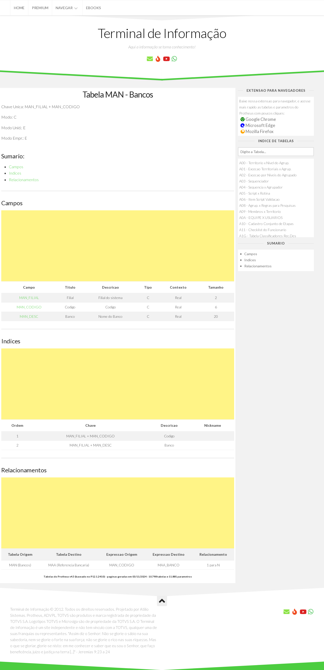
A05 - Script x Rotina (254, 193)
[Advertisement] (117, 245)
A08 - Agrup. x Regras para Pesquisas (267, 205)
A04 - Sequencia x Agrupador (261, 187)
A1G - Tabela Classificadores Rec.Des (267, 236)
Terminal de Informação (162, 33)
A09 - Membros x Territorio (260, 211)
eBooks (93, 8)
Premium (40, 8)
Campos (16, 166)
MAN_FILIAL (29, 297)
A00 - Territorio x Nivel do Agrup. (264, 163)
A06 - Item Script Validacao (259, 199)
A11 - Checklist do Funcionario (262, 230)
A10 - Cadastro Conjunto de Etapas (266, 223)
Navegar (64, 8)
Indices (15, 173)
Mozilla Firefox (256, 131)
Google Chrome (258, 119)
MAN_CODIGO (29, 307)
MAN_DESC (29, 316)
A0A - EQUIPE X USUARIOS (260, 217)
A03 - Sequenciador (254, 181)
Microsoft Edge (257, 125)
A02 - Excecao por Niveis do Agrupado (268, 175)
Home (19, 8)
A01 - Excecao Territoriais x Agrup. (265, 169)
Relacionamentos (24, 179)
